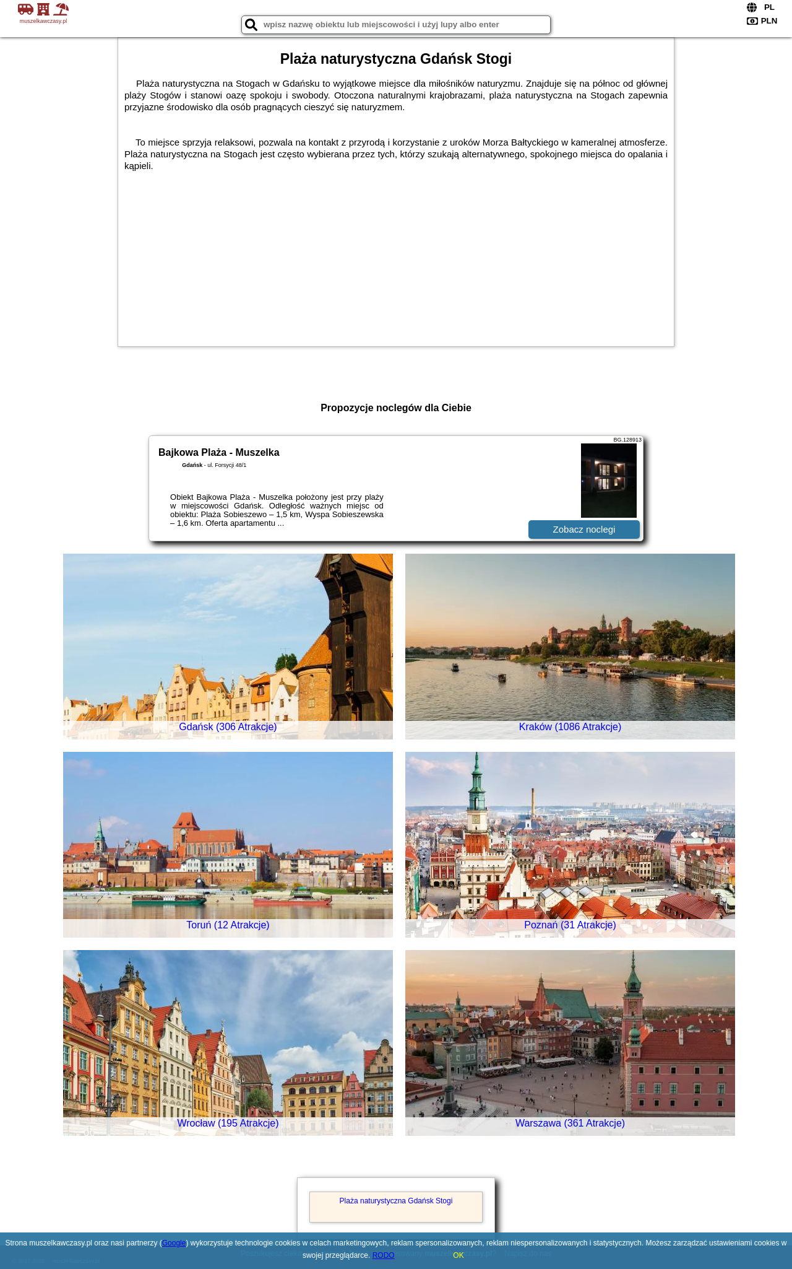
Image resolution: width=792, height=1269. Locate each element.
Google (174, 1243)
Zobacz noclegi (584, 529)
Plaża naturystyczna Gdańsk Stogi (396, 1201)
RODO (383, 1255)
